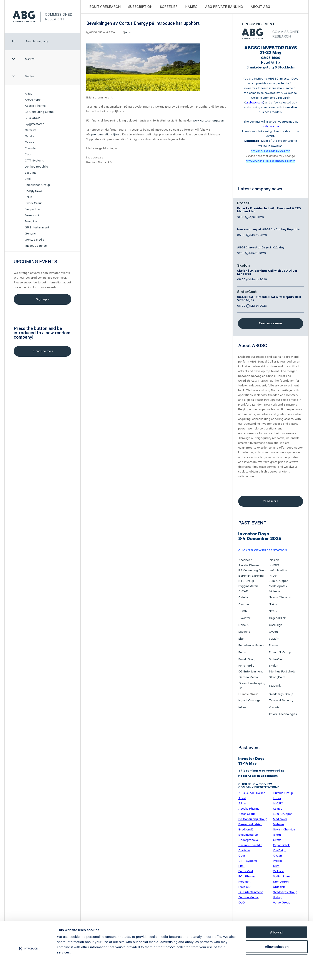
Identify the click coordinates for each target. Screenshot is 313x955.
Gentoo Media (34, 239)
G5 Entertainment (37, 227)
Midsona (274, 591)
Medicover (280, 819)
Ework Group (34, 203)
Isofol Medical (278, 570)
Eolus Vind (245, 871)
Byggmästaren (34, 124)
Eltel (28, 179)
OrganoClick (277, 618)
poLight (274, 639)
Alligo (28, 93)
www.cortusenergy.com (209, 120)
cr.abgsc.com (254, 102)
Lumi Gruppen (278, 581)
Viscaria (274, 707)
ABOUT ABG (260, 7)
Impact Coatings (36, 246)
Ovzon (273, 632)
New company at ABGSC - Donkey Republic (268, 230)
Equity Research (105, 7)
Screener (169, 7)
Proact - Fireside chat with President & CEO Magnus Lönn (269, 210)
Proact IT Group (280, 652)
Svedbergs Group (281, 694)
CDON (242, 611)
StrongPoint (277, 677)
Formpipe (31, 221)
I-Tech (273, 575)
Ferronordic (32, 215)
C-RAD (243, 591)
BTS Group (32, 118)
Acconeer (245, 560)
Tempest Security (281, 700)
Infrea (242, 707)
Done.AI (243, 625)
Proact (243, 203)
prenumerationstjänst (106, 134)
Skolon (243, 266)
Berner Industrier (250, 824)
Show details (228, 946)
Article (129, 32)
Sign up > (42, 299)
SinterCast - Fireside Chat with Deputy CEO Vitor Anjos (269, 299)
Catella (29, 136)
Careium (30, 130)
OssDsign (275, 625)
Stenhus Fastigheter (283, 671)
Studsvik (275, 685)
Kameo (191, 7)
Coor (28, 154)
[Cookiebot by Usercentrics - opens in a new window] (28, 946)
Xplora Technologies (283, 714)
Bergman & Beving (251, 575)
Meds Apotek (278, 586)
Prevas (273, 645)
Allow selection (276, 912)
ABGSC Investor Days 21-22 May (261, 248)
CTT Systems (34, 160)
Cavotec (30, 142)
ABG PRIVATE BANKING (224, 7)
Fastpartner (32, 209)
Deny (277, 926)
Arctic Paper (33, 99)
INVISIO (274, 565)
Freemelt (244, 881)
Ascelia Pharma (35, 106)
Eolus (28, 197)
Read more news (270, 323)
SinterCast (247, 292)
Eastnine (31, 173)
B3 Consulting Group (39, 112)
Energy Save (33, 191)
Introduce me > (42, 351)
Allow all (276, 898)
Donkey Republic (36, 166)
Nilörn (273, 604)
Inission (274, 560)
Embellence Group (37, 185)
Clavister (31, 148)
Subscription (140, 7)
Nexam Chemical (280, 597)
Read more (270, 501)
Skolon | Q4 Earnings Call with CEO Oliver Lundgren (267, 273)
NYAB (273, 611)
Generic (30, 233)
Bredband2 (245, 829)
